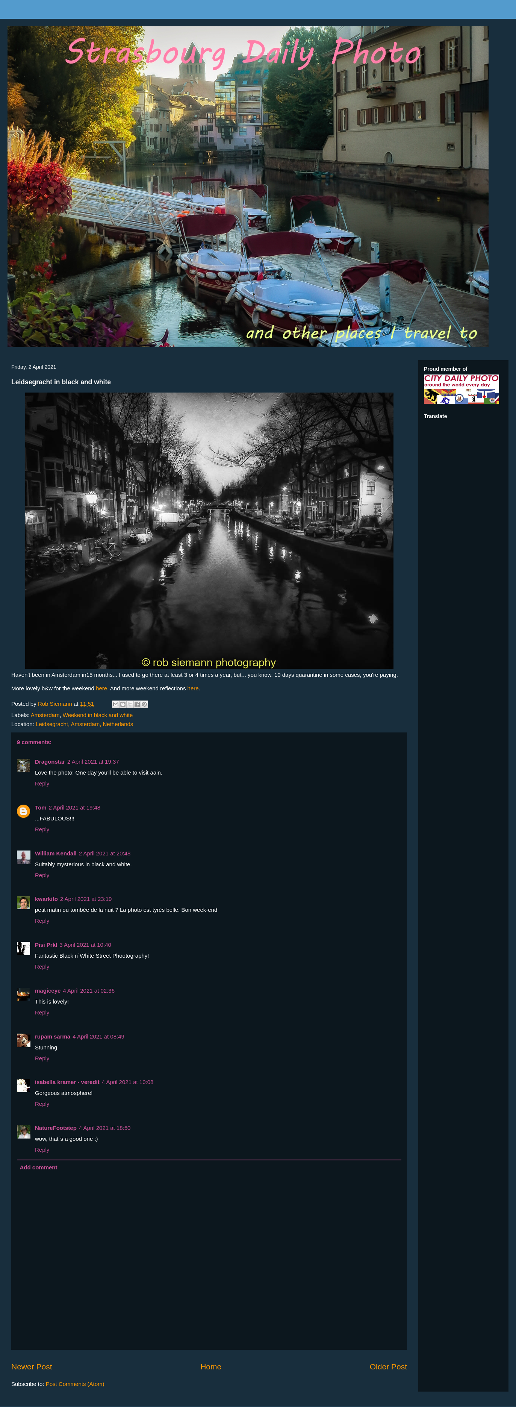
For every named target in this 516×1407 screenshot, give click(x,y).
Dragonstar (50, 761)
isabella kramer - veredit (67, 1082)
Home (210, 1366)
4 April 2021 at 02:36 (89, 990)
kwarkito (46, 899)
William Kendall (56, 853)
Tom (41, 807)
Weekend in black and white (98, 715)
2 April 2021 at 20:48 (105, 853)
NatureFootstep (56, 1128)
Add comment (39, 1167)
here (101, 688)
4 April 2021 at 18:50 (105, 1128)
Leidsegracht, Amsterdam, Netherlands (84, 724)
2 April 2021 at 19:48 (75, 807)
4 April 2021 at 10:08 (128, 1082)
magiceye (48, 990)
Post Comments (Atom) (75, 1384)
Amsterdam (45, 715)
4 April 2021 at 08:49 (98, 1036)
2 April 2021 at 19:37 (93, 761)
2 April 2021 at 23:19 (86, 899)
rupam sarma (52, 1036)
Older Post (388, 1366)
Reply (42, 783)
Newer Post (31, 1366)
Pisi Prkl (46, 945)
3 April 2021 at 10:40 (85, 945)
